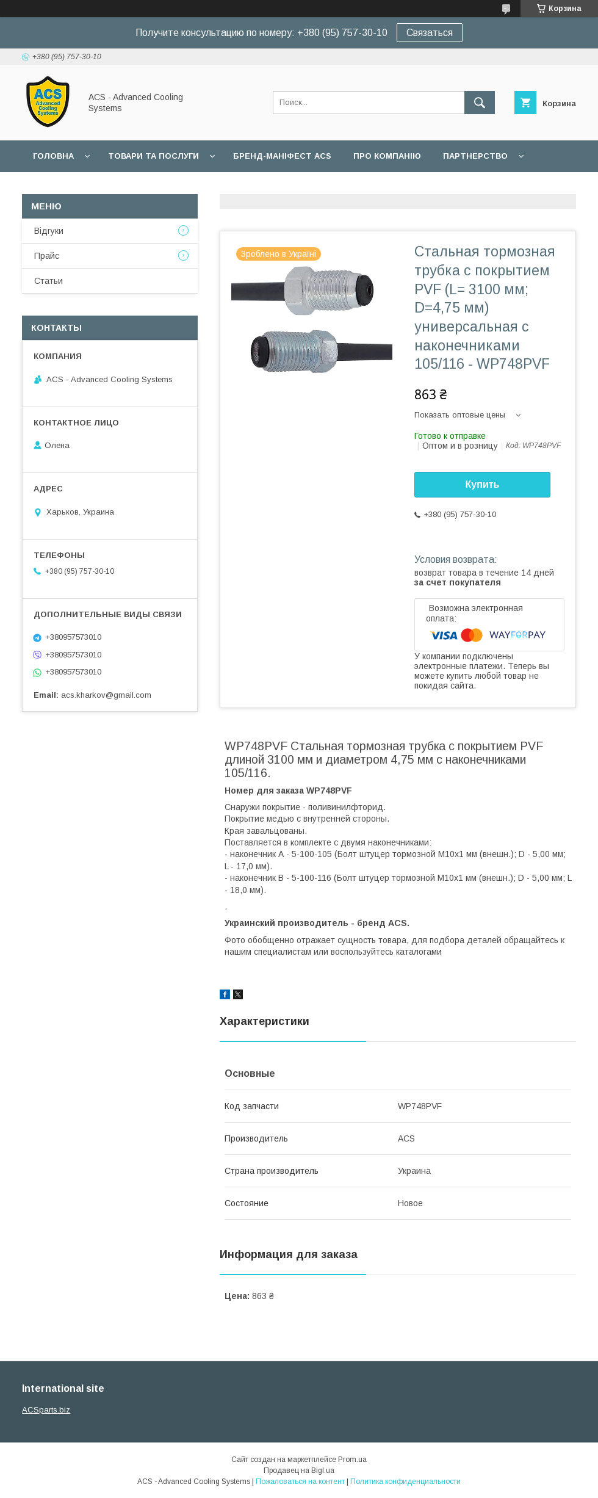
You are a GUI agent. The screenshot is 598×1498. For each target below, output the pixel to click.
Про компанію (387, 156)
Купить (483, 484)
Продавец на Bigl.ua (299, 1470)
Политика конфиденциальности (405, 1481)
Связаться (429, 32)
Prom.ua (352, 1459)
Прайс (46, 256)
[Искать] (479, 102)
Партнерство (475, 156)
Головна (53, 156)
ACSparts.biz (46, 1409)
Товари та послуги (153, 156)
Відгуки (48, 231)
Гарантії (51, 187)
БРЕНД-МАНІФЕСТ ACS (282, 156)
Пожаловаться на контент (300, 1481)
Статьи (48, 281)
